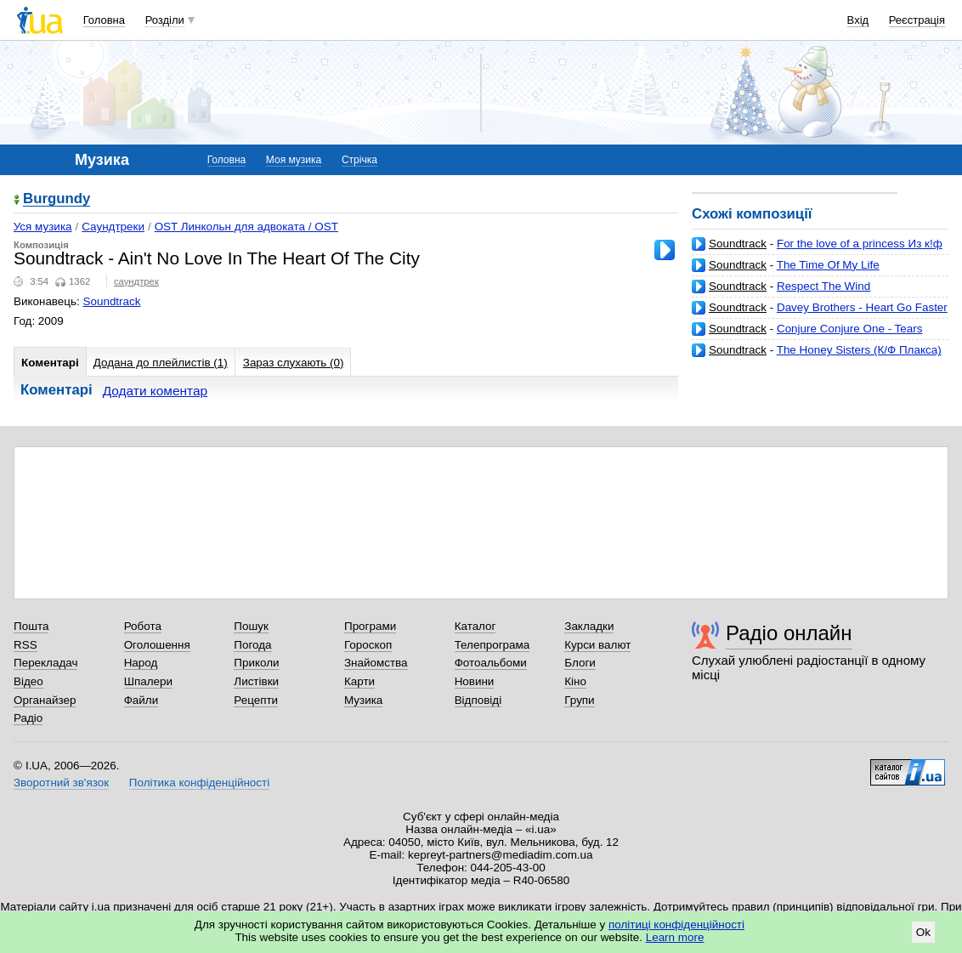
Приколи (256, 662)
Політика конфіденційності (199, 782)
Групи (579, 700)
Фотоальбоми (491, 662)
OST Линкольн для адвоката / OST (246, 226)
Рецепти (256, 700)
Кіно (575, 681)
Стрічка (359, 160)
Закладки (589, 626)
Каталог (475, 626)
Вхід (858, 20)
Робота (142, 626)
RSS (25, 644)
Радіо (28, 718)
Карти (359, 681)
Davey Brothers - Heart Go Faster (862, 307)
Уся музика (43, 226)
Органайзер (45, 700)
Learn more (675, 937)
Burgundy (56, 199)
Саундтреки (113, 226)
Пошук (251, 626)
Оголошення (157, 644)
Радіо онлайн (789, 632)
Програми (370, 626)
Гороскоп (368, 644)
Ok (923, 932)
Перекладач (45, 662)
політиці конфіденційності (676, 924)
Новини (475, 681)
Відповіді (478, 700)
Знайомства (376, 662)
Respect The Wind (823, 286)
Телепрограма (492, 644)
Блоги (580, 662)
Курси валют (597, 644)
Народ (141, 662)
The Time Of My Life (828, 264)
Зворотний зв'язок (61, 782)
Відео (28, 681)
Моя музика (293, 160)
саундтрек (136, 281)
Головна (104, 20)
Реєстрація (917, 20)
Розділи (164, 20)
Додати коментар (155, 390)
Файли (141, 700)
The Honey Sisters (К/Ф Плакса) (859, 349)
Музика (363, 700)
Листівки (256, 681)
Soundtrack (738, 243)
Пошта (31, 626)
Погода (252, 644)
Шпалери (148, 681)
